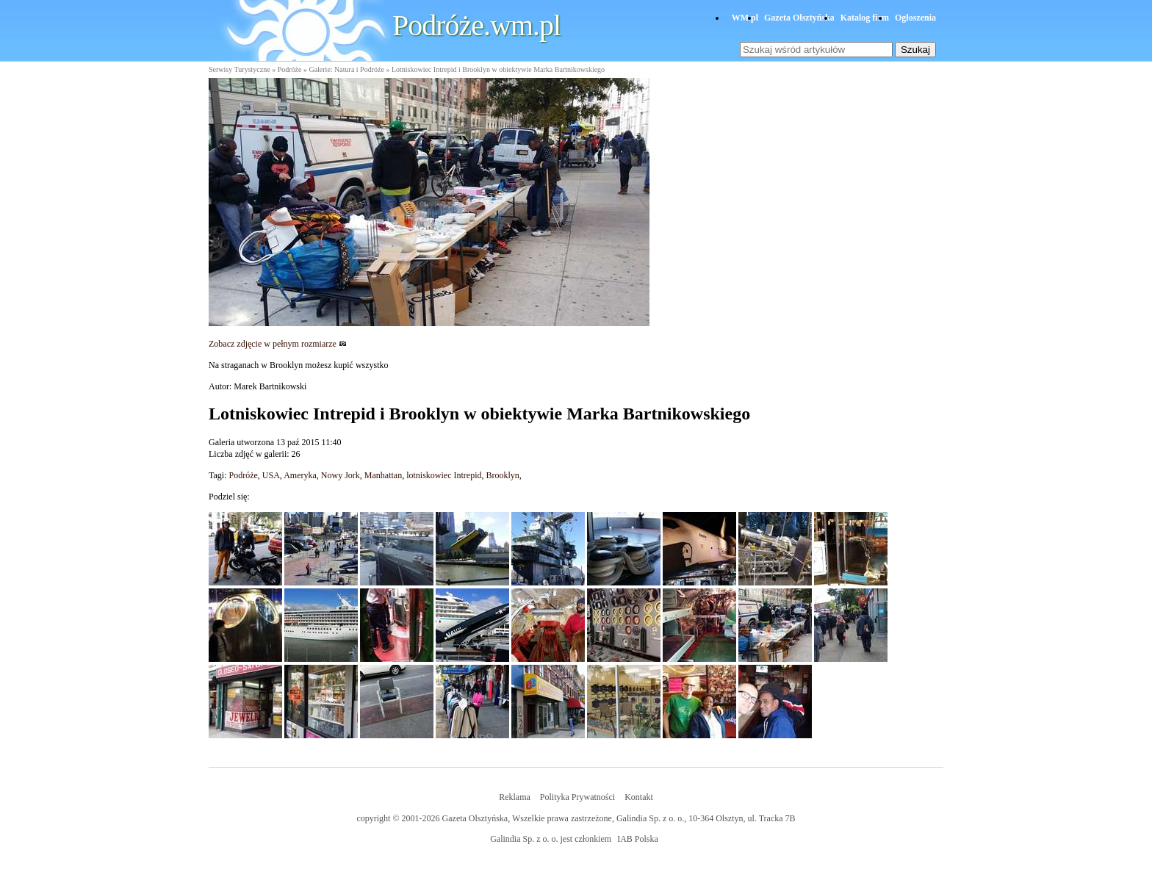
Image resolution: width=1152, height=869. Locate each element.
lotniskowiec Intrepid (443, 475)
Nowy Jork (340, 475)
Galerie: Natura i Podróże (346, 69)
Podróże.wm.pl (476, 25)
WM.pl (745, 17)
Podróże (290, 69)
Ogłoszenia (915, 17)
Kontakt (638, 797)
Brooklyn (502, 475)
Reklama (514, 797)
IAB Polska (637, 839)
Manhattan (383, 475)
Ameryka (300, 475)
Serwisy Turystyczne (239, 69)
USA (271, 475)
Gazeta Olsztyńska (799, 17)
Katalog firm (864, 17)
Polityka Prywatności (577, 797)
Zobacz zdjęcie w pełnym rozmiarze (278, 344)
